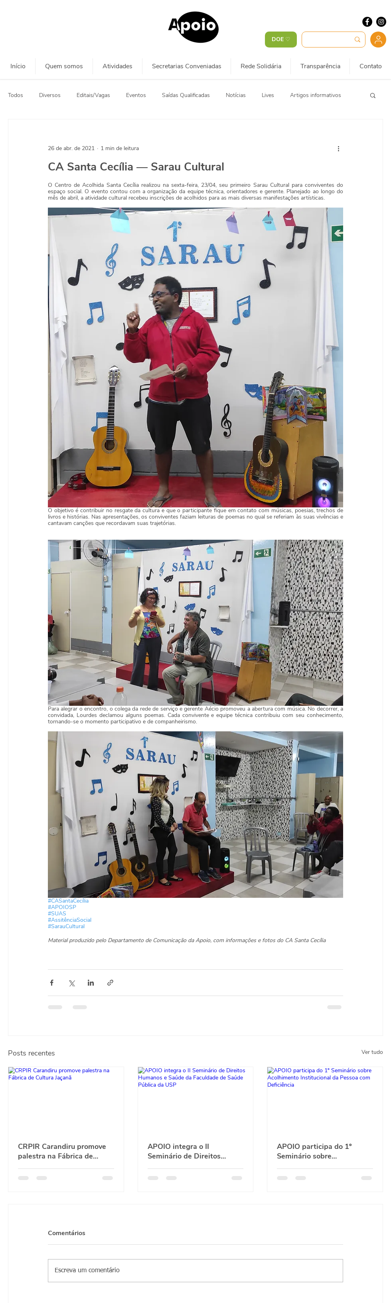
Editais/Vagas (93, 95)
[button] (373, 95)
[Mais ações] (338, 148)
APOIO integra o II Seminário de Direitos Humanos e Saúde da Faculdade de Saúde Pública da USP (195, 1151)
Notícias (236, 95)
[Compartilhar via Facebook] (51, 982)
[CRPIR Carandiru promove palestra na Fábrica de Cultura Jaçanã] (66, 1099)
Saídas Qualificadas (186, 95)
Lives (268, 95)
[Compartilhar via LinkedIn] (91, 982)
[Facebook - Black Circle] (367, 22)
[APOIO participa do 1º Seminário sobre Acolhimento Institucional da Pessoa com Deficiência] (325, 1099)
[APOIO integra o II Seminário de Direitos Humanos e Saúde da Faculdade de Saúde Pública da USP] (195, 1099)
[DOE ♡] (281, 40)
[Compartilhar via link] (110, 982)
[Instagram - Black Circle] (381, 22)
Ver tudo (372, 1052)
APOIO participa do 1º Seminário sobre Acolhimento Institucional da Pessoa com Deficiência (322, 1151)
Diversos (50, 95)
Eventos (136, 95)
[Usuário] (378, 40)
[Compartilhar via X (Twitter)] (71, 982)
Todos (15, 95)
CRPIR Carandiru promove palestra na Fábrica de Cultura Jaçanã (62, 1151)
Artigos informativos (315, 95)
